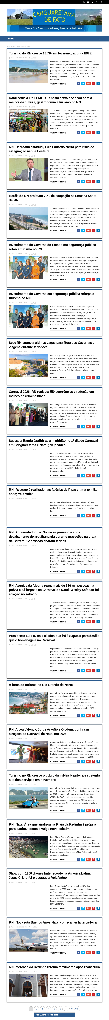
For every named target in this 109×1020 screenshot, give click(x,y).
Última (75, 989)
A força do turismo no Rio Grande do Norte (41, 669)
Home (11, 39)
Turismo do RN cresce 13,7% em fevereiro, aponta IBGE (51, 53)
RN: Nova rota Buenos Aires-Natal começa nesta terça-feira (54, 901)
